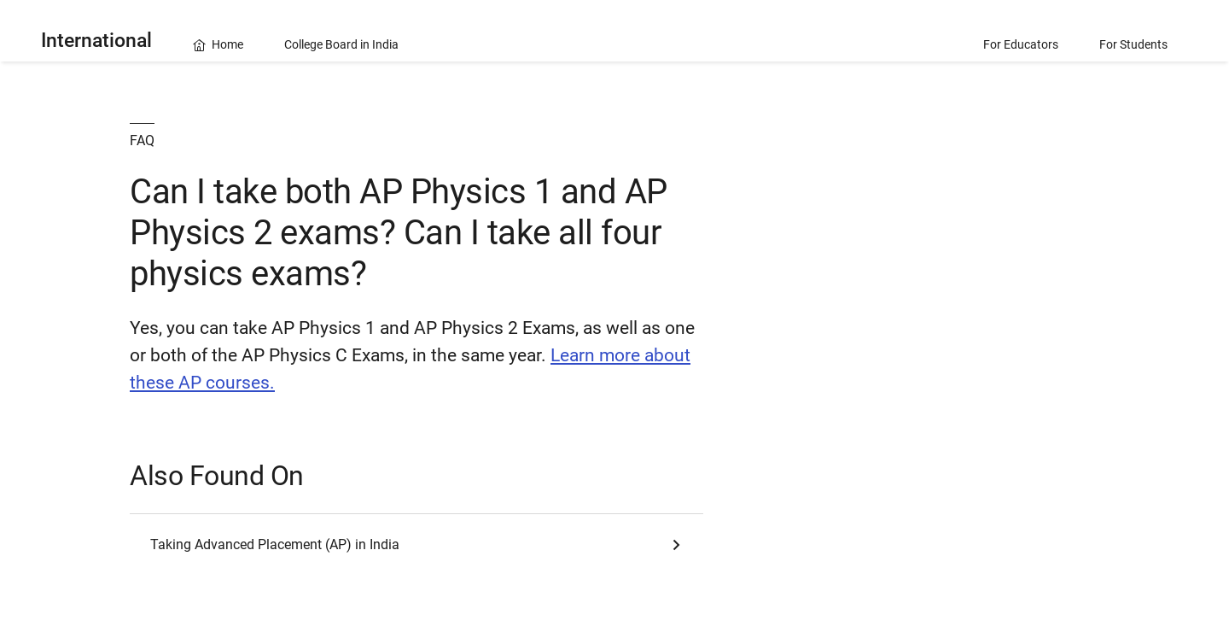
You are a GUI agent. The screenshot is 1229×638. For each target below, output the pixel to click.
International (96, 40)
